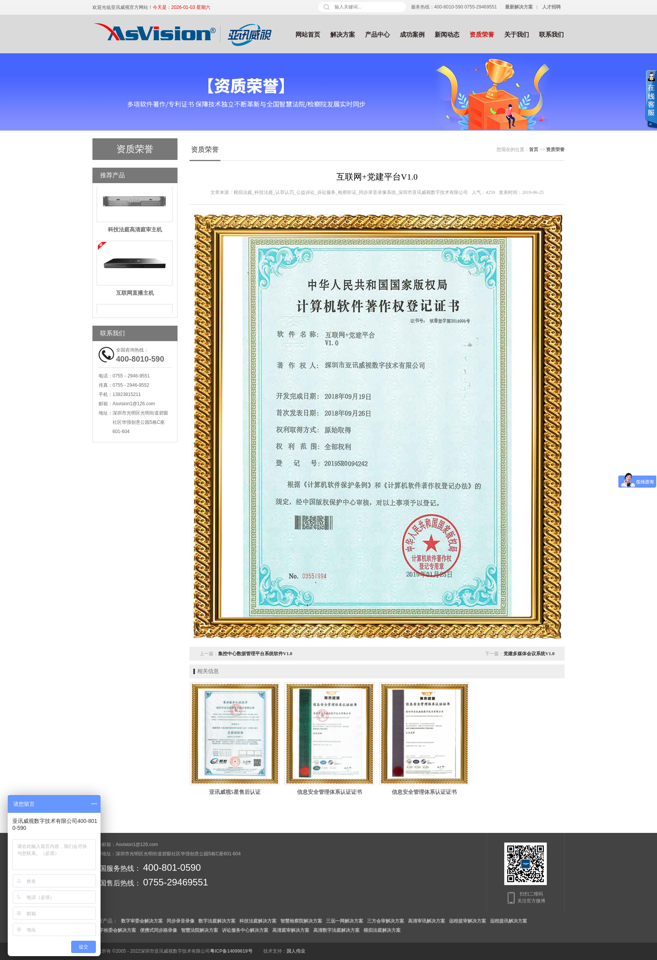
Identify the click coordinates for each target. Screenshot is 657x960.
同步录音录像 (181, 921)
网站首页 (307, 34)
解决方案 (342, 34)
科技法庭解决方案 (257, 921)
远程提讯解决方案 (508, 921)
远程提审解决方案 (467, 921)
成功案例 (412, 34)
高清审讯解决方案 (426, 921)
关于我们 (516, 34)
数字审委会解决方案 (142, 921)
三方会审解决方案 (385, 921)
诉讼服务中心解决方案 (245, 930)
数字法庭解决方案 (216, 921)
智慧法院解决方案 (199, 930)
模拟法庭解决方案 (382, 930)
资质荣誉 (481, 34)
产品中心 (377, 34)
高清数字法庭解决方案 (336, 930)
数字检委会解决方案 (115, 930)
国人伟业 (296, 951)
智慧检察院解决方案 (301, 921)
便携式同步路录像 (158, 930)
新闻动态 (447, 34)
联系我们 (551, 34)
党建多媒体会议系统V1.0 (529, 653)
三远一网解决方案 (344, 921)
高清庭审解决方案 (290, 930)
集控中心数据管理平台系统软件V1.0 (255, 653)
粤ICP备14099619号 (231, 951)
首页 (533, 149)
